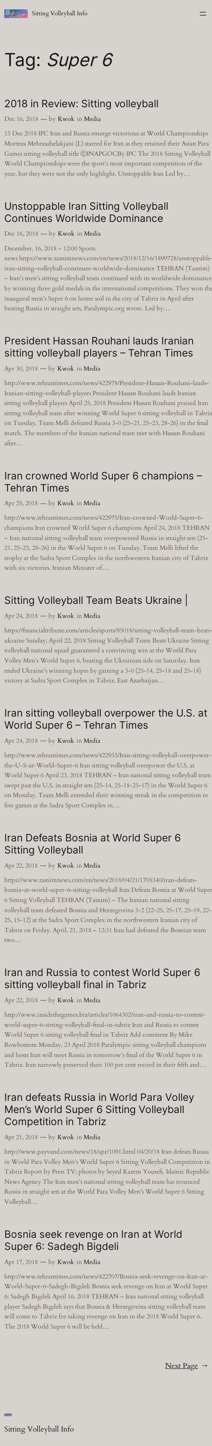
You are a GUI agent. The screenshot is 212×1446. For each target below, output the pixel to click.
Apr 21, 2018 (21, 1137)
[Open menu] (203, 13)
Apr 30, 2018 (21, 368)
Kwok (66, 119)
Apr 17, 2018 (21, 1262)
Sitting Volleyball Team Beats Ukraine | (96, 600)
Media (92, 119)
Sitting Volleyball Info (59, 13)
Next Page (186, 1366)
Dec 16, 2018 (21, 119)
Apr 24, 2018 (21, 616)
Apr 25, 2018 (21, 503)
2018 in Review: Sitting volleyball (81, 103)
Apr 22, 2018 (21, 865)
